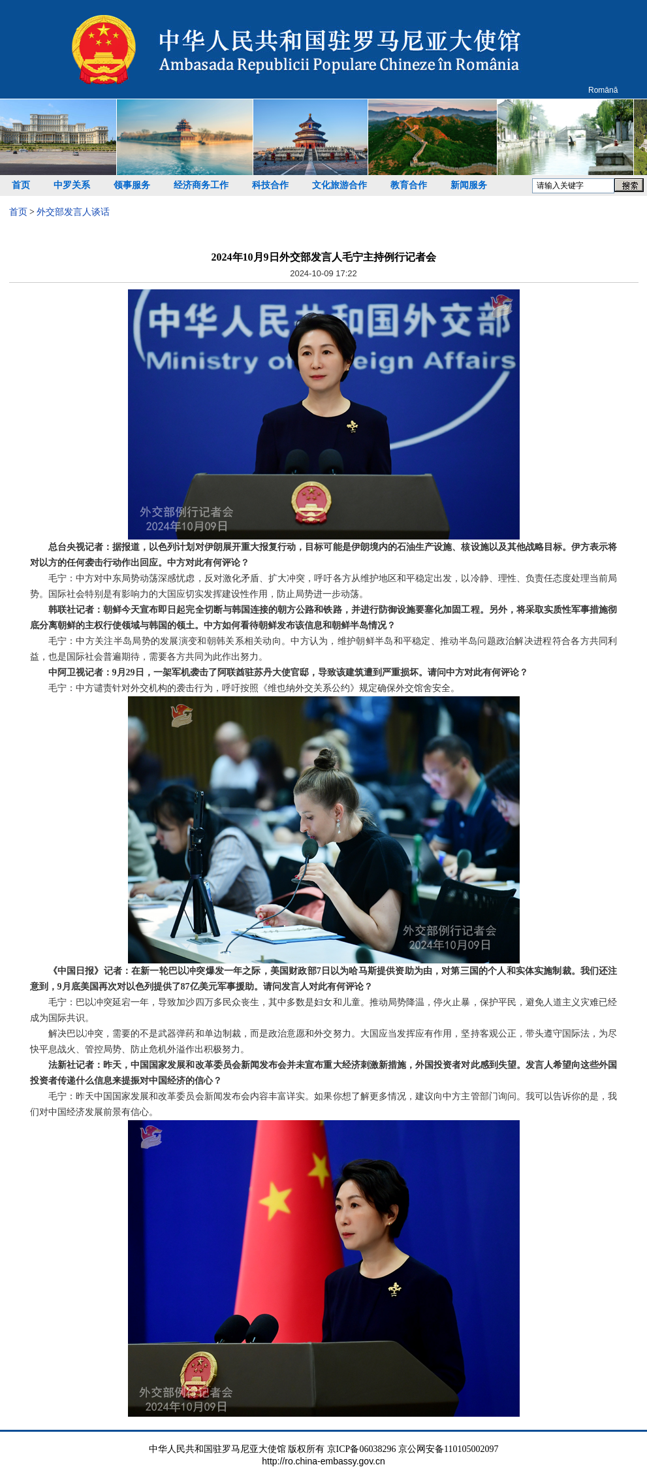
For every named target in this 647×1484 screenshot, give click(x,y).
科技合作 (270, 185)
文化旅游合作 (339, 185)
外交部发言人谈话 (73, 212)
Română (603, 90)
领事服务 (132, 185)
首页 (21, 185)
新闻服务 (468, 185)
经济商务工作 (201, 185)
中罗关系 (72, 185)
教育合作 (408, 185)
